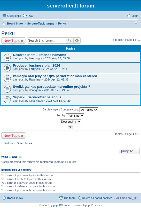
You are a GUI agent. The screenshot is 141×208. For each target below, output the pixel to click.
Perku (62, 23)
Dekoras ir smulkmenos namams (39, 55)
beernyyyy (35, 58)
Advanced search (77, 40)
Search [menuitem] (136, 24)
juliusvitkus (36, 100)
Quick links (14, 15)
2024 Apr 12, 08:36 (56, 79)
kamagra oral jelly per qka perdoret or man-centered (55, 76)
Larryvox (34, 68)
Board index (15, 23)
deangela (35, 90)
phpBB (57, 205)
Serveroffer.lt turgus (40, 23)
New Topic (12, 40)
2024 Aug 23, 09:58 (57, 58)
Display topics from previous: (70, 109)
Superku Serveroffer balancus (37, 97)
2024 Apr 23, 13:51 (55, 68)
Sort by (70, 115)
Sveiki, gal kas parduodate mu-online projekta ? (51, 87)
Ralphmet (35, 79)
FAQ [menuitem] (30, 15)
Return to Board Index (18, 143)
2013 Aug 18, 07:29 (58, 100)
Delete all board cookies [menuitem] (97, 197)
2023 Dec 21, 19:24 (56, 90)
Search (70, 40)
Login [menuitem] (134, 15)
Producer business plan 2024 (36, 65)
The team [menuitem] (69, 197)
